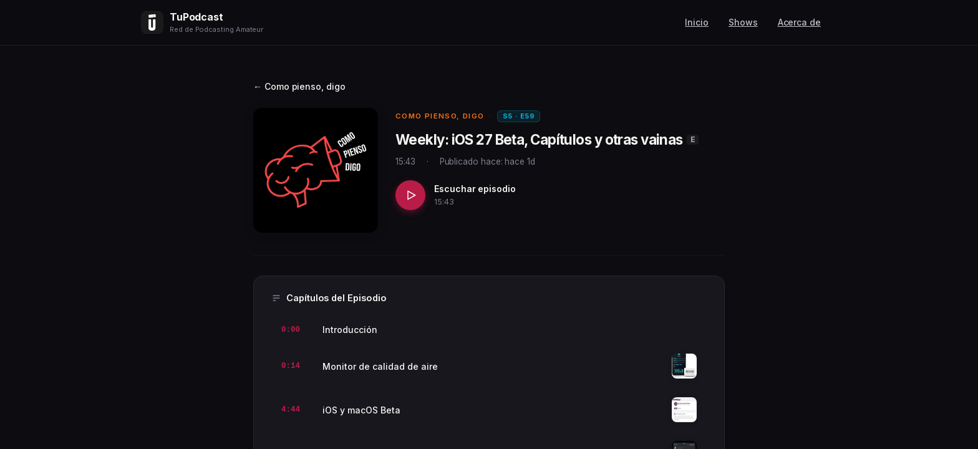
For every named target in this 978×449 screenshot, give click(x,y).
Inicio (697, 22)
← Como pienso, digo (299, 86)
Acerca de (799, 22)
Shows (743, 22)
